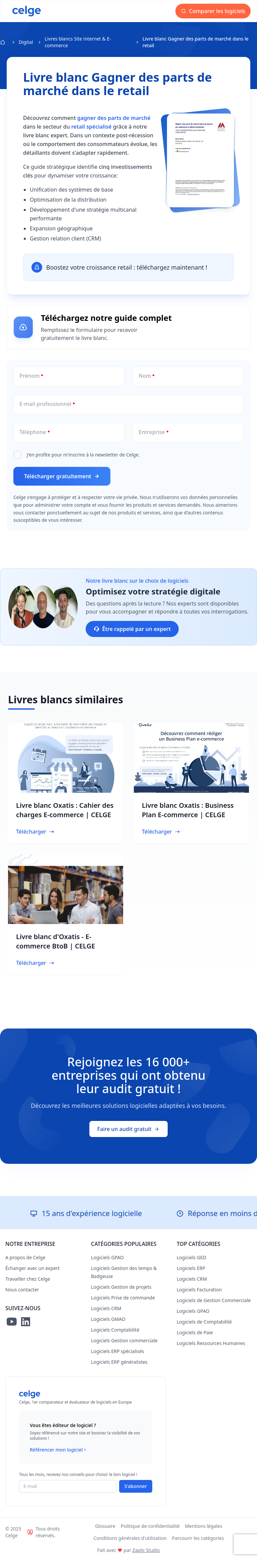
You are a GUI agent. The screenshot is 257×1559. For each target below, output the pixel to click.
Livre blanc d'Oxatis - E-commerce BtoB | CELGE (55, 941)
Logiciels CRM (106, 1308)
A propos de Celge (25, 1257)
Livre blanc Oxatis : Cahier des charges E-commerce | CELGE (64, 810)
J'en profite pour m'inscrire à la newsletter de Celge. (83, 454)
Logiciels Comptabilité (115, 1330)
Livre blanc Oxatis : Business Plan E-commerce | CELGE (188, 810)
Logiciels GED (191, 1257)
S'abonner (135, 1486)
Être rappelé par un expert (132, 629)
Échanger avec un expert (32, 1268)
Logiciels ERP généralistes (119, 1362)
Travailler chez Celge (27, 1279)
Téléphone (32, 432)
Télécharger (35, 832)
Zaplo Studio (146, 1550)
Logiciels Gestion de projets (121, 1287)
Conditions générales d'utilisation (130, 1538)
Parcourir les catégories (198, 1538)
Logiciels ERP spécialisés (117, 1351)
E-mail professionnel (45, 404)
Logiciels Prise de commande (123, 1297)
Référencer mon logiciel (59, 1449)
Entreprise (152, 432)
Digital (26, 42)
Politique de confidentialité (150, 1526)
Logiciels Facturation (199, 1289)
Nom (145, 375)
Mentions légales (204, 1526)
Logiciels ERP (191, 1268)
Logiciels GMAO (108, 1319)
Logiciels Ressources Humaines (211, 1343)
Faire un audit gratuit (128, 1129)
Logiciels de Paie (195, 1332)
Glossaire (105, 1526)
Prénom (29, 375)
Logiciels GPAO (107, 1257)
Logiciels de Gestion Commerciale (214, 1300)
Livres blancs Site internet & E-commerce (78, 42)
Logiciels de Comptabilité (204, 1322)
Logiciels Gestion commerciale (124, 1340)
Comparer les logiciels (213, 11)
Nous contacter (22, 1289)
